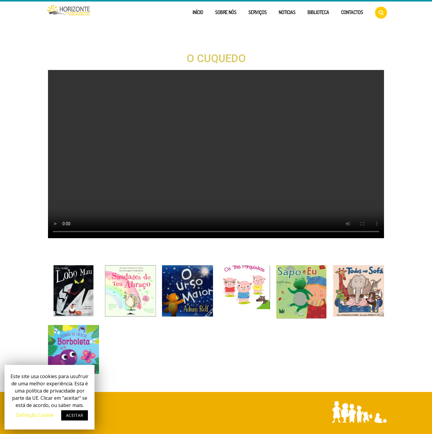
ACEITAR (74, 415)
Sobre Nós (225, 12)
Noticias (287, 12)
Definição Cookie (35, 415)
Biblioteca (318, 12)
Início (198, 12)
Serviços (257, 12)
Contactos (352, 12)
